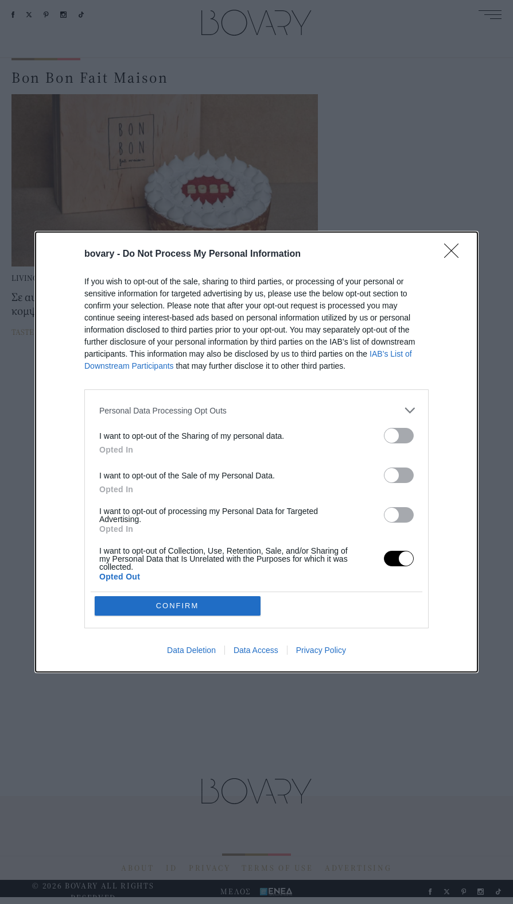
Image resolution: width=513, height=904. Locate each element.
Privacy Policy (321, 566)
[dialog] (256, 452)
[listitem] (256, 494)
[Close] (455, 338)
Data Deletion (191, 566)
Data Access (256, 566)
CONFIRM (177, 522)
